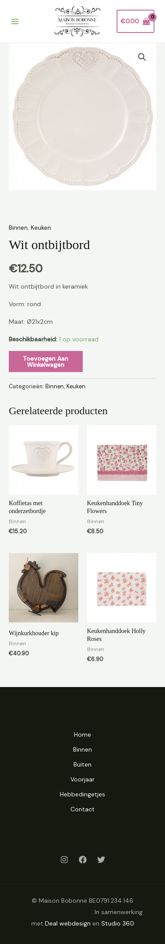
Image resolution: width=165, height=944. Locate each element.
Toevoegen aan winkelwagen (45, 361)
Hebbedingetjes (82, 794)
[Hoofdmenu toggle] (15, 21)
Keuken (41, 227)
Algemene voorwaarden (57, 912)
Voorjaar (82, 779)
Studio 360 (117, 923)
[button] (142, 57)
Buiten (82, 764)
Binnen (18, 227)
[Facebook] (83, 860)
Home (82, 734)
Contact (82, 809)
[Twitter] (101, 860)
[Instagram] (64, 860)
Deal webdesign (68, 923)
